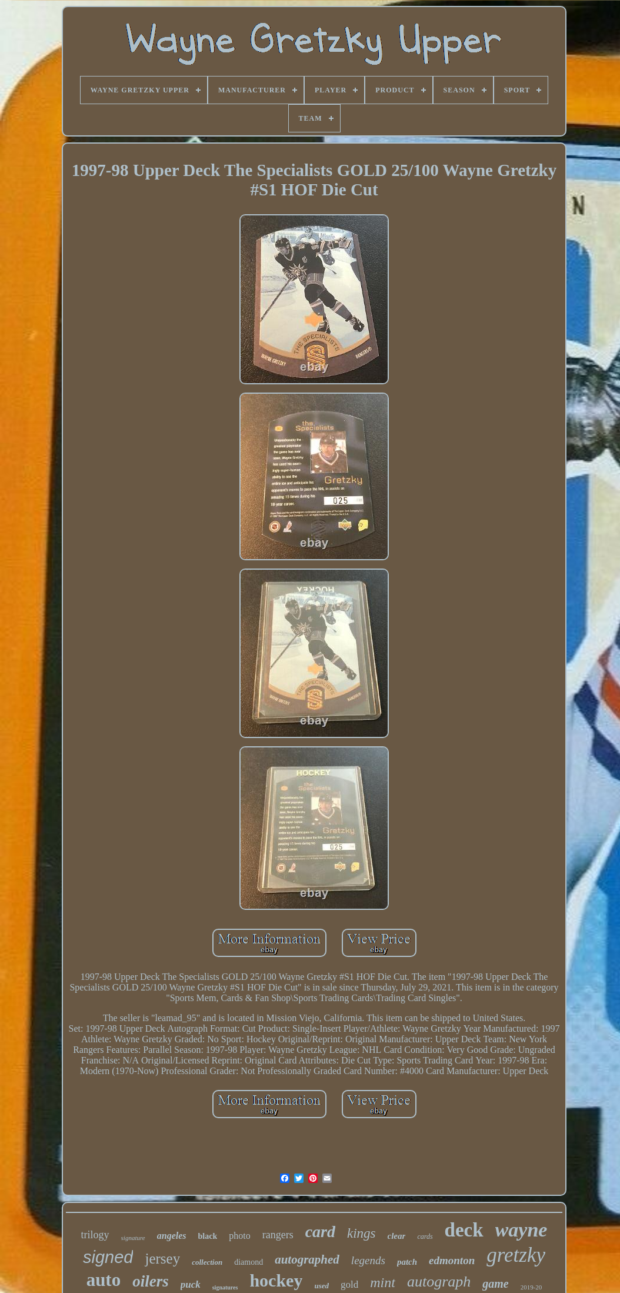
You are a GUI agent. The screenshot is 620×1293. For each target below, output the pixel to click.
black (208, 1236)
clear (397, 1236)
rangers (278, 1235)
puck (191, 1284)
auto (103, 1279)
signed (108, 1257)
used (321, 1285)
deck (464, 1230)
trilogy (95, 1235)
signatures (225, 1287)
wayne (521, 1230)
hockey (275, 1280)
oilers (150, 1281)
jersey (162, 1259)
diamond (248, 1262)
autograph (439, 1281)
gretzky (515, 1255)
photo (239, 1236)
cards (424, 1236)
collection (207, 1262)
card (320, 1231)
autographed (307, 1259)
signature (133, 1237)
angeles (171, 1236)
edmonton (452, 1260)
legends (368, 1260)
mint (382, 1282)
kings (361, 1233)
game (495, 1283)
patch (407, 1262)
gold (349, 1284)
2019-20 (531, 1287)
